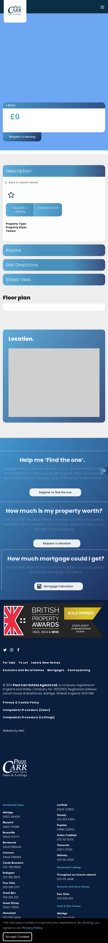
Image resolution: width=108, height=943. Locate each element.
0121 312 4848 (65, 879)
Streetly (61, 815)
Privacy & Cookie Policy (21, 702)
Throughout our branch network (76, 874)
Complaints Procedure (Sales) (26, 710)
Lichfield (62, 805)
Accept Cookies (17, 937)
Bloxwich (8, 822)
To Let (23, 662)
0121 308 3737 (11, 887)
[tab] (54, 179)
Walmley (62, 855)
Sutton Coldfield (67, 835)
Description (18, 179)
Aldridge (8, 812)
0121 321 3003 (65, 839)
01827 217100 (64, 849)
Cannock (8, 852)
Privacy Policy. (32, 928)
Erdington (9, 873)
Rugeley (62, 825)
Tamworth (63, 845)
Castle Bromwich (13, 863)
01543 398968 (12, 857)
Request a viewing (22, 137)
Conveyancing (78, 670)
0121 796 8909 (12, 867)
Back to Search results (23, 190)
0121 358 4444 (12, 917)
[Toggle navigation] (102, 7)
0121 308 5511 (65, 898)
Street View (18, 287)
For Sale (9, 662)
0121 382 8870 (11, 877)
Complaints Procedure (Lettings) (29, 717)
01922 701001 (11, 907)
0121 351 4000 (65, 860)
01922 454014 (11, 817)
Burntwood (9, 842)
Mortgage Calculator (66, 586)
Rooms (13, 258)
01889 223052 (66, 829)
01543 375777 (11, 837)
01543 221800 (65, 809)
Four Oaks (9, 883)
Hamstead (9, 913)
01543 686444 (12, 847)
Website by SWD (13, 731)
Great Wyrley (11, 903)
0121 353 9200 (65, 918)
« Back (10, 105)
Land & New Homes (45, 662)
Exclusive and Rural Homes (23, 670)
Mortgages (55, 670)
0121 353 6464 (66, 819)
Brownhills (9, 832)
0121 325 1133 (10, 897)
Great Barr (9, 893)
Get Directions (22, 273)
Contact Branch (48, 215)
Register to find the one (47, 492)
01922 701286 (11, 827)
